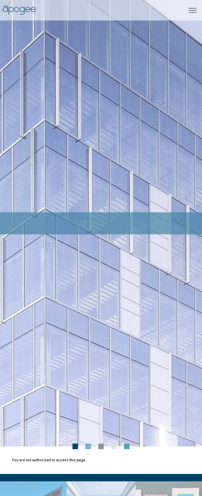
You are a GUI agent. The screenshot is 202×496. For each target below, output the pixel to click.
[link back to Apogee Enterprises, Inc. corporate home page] (19, 10)
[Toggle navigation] (192, 10)
